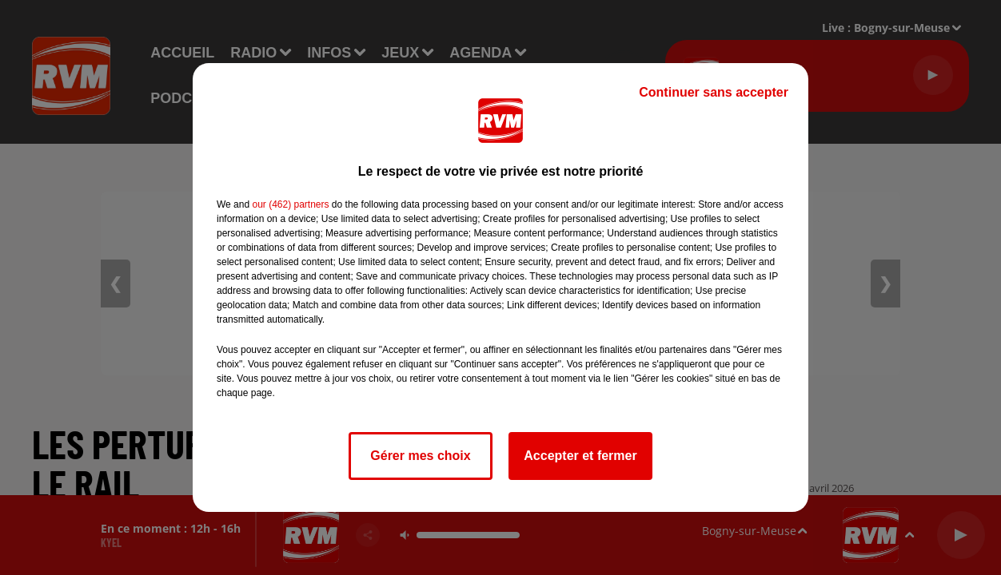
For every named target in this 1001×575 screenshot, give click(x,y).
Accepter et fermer (580, 455)
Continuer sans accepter (713, 92)
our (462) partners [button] (290, 204)
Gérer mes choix (420, 455)
